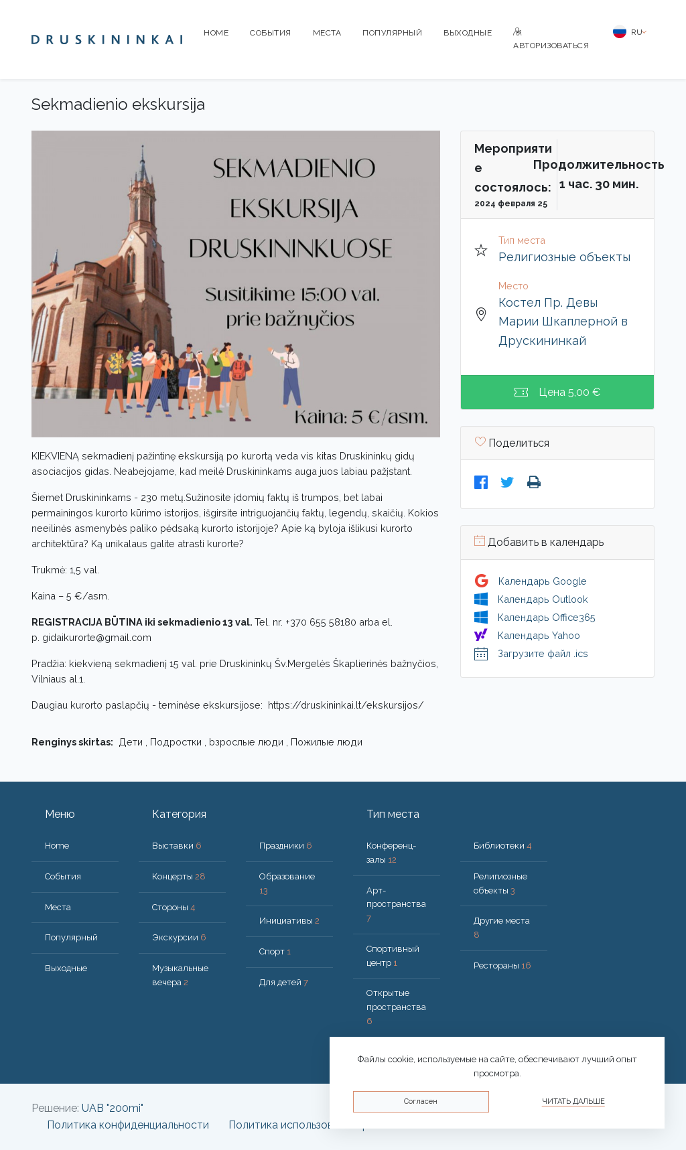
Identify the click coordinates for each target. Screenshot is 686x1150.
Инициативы (289, 921)
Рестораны (502, 965)
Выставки (177, 846)
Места (327, 33)
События (270, 33)
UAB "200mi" (112, 1108)
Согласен (420, 1101)
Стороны (174, 907)
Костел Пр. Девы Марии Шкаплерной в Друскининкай (563, 321)
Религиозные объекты (564, 257)
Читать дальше (573, 1101)
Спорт (275, 951)
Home (216, 33)
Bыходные (467, 33)
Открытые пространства (396, 1007)
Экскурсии (179, 937)
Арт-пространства (396, 904)
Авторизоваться (551, 39)
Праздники (285, 846)
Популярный (392, 33)
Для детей (283, 982)
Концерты (179, 876)
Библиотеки (503, 846)
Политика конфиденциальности (128, 1125)
